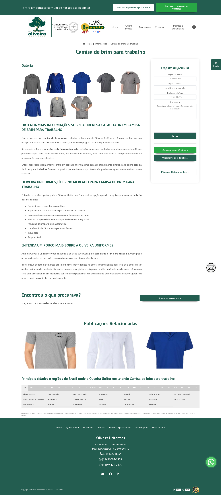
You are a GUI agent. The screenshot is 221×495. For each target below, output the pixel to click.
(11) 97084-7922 (110, 459)
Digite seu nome (175, 75)
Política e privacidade (178, 27)
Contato (159, 27)
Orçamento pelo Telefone (175, 158)
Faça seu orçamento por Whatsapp (176, 7)
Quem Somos (128, 27)
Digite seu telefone (175, 93)
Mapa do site (158, 427)
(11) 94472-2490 (110, 464)
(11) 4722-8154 (110, 453)
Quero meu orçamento (170, 298)
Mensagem (175, 102)
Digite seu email (175, 84)
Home (115, 27)
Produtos (144, 27)
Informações (141, 427)
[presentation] (172, 125)
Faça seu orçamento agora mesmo (133, 7)
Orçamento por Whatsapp (175, 150)
